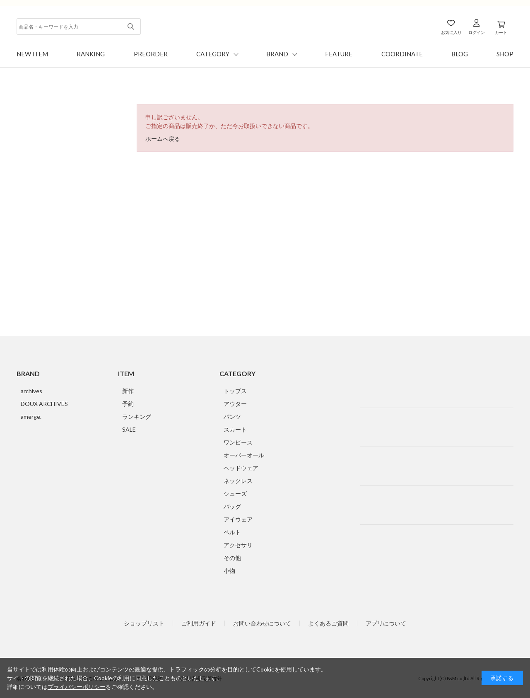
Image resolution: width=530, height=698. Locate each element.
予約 (128, 403)
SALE (129, 429)
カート (501, 32)
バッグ (232, 506)
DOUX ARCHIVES (44, 403)
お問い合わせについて (262, 623)
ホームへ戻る (162, 138)
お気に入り (451, 32)
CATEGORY (212, 54)
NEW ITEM (32, 54)
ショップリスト (144, 623)
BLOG (459, 54)
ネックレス (238, 480)
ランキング (136, 416)
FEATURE (338, 54)
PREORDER (151, 54)
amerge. (31, 416)
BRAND (277, 54)
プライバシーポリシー (77, 686)
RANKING (91, 54)
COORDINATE (402, 54)
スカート (235, 429)
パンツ (232, 416)
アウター (235, 403)
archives (31, 390)
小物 (229, 570)
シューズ (235, 493)
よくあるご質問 (328, 623)
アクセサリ (238, 544)
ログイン (476, 32)
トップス (235, 390)
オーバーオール (244, 455)
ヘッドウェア (241, 467)
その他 (232, 557)
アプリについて (386, 623)
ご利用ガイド (198, 623)
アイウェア (238, 519)
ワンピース (238, 442)
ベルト (232, 532)
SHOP (504, 54)
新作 (128, 390)
